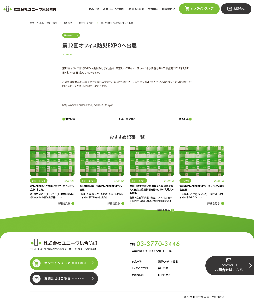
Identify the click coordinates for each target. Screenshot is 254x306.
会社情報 (185, 180)
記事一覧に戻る (127, 119)
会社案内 (153, 9)
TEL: (155, 243)
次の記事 (185, 119)
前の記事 (68, 119)
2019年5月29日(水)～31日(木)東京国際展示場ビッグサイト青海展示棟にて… (52, 195)
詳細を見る (64, 203)
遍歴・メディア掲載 (113, 9)
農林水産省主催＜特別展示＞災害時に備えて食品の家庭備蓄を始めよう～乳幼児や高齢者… (152, 189)
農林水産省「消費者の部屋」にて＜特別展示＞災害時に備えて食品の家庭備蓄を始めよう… (151, 201)
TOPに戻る (164, 275)
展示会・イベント (39, 180)
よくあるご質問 (135, 9)
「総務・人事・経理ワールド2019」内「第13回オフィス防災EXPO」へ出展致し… (102, 195)
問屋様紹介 (168, 9)
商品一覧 (94, 9)
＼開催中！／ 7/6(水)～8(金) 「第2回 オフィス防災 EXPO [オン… (201, 195)
